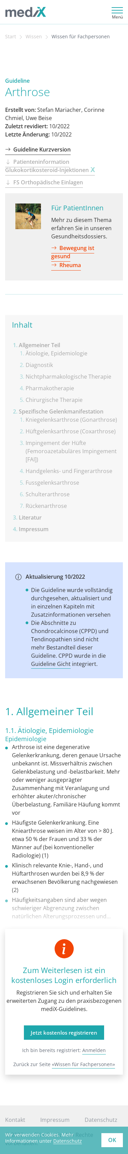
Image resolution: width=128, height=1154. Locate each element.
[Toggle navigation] (116, 12)
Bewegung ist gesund (72, 252)
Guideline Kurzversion (38, 149)
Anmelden (94, 1050)
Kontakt (15, 1120)
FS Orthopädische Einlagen (44, 182)
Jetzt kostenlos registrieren (64, 1032)
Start (10, 36)
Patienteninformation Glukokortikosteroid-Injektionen (50, 166)
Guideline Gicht (51, 664)
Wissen (34, 36)
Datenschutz (101, 1120)
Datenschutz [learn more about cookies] (67, 1141)
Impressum (55, 1120)
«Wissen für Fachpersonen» (83, 1064)
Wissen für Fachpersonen (81, 36)
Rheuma (66, 265)
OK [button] (112, 1140)
